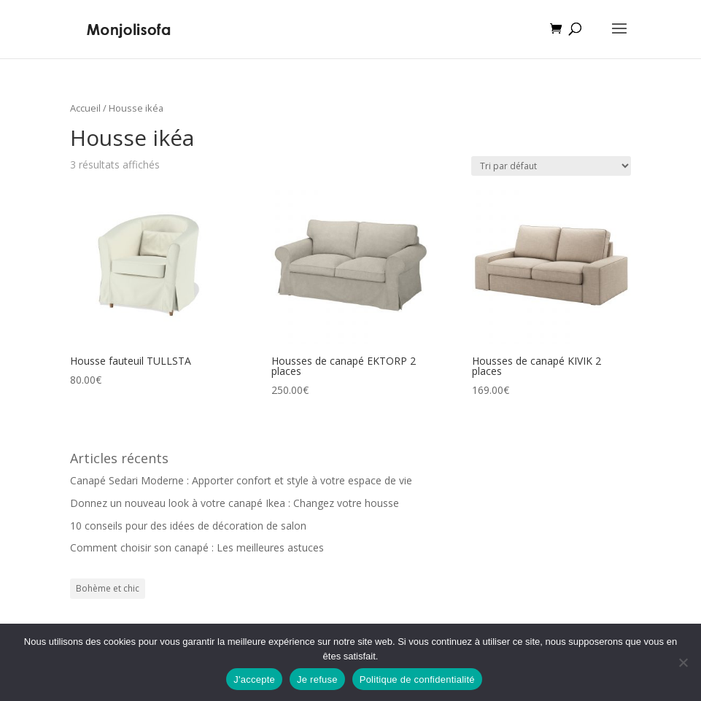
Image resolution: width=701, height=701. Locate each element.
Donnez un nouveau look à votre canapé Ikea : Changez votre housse (234, 503)
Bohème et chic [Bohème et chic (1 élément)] (107, 588)
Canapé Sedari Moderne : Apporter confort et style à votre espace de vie (241, 480)
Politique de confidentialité (417, 679)
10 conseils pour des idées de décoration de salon (188, 525)
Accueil (85, 108)
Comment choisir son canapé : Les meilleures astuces (197, 547)
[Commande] (551, 166)
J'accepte (254, 679)
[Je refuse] (682, 662)
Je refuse (317, 679)
